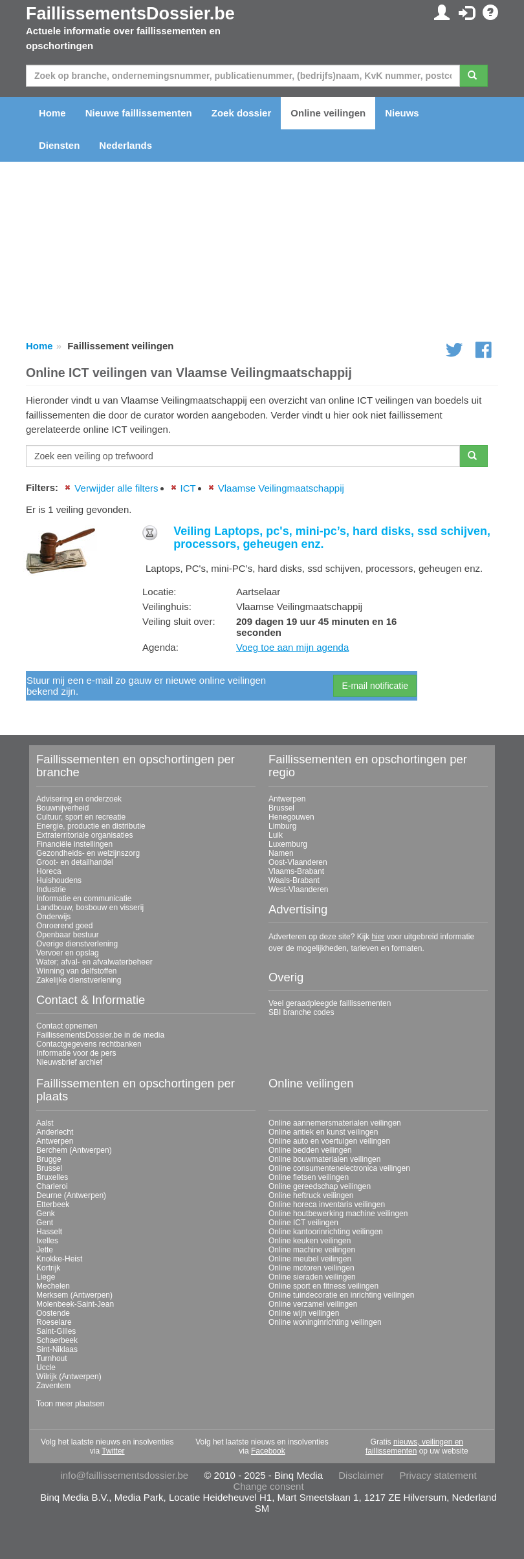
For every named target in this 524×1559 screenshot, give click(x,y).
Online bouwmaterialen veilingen (324, 1159)
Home (52, 112)
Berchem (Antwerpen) (74, 1150)
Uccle (46, 1367)
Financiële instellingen (74, 844)
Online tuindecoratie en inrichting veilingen (341, 1295)
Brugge (48, 1159)
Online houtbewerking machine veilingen (338, 1213)
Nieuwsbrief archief (69, 1062)
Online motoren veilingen (311, 1267)
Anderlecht (54, 1132)
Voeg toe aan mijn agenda (292, 647)
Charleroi (52, 1186)
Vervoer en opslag (67, 952)
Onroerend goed (64, 925)
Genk (45, 1213)
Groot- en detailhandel (74, 862)
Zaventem (53, 1385)
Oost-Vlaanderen (297, 862)
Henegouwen (291, 817)
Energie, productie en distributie (91, 826)
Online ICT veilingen (303, 1222)
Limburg (282, 826)
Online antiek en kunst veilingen (323, 1132)
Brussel (281, 807)
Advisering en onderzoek (79, 798)
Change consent (268, 1486)
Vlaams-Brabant (296, 871)
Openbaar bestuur (67, 934)
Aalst (45, 1123)
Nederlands (125, 145)
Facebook (268, 1450)
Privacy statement (437, 1475)
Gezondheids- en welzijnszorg (88, 853)
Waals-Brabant (294, 880)
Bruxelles (52, 1177)
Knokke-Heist (59, 1258)
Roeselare (54, 1322)
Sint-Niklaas (57, 1349)
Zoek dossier (242, 112)
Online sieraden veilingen (312, 1276)
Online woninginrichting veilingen (325, 1322)
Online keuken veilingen (309, 1240)
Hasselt (49, 1231)
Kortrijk (48, 1267)
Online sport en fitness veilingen (323, 1286)
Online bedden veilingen (310, 1150)
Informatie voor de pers (76, 1053)
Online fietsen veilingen (308, 1177)
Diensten (59, 145)
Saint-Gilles (56, 1331)
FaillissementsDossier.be (130, 13)
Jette (44, 1249)
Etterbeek (52, 1204)
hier (377, 936)
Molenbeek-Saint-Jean (75, 1304)
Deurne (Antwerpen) (71, 1195)
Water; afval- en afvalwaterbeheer (94, 961)
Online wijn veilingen (303, 1313)
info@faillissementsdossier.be (124, 1475)
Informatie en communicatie (83, 898)
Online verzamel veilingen (312, 1304)
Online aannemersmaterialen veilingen (334, 1123)
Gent (44, 1222)
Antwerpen (286, 798)
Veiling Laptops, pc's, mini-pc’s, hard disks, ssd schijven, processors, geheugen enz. (331, 538)
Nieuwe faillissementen (138, 112)
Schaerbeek (57, 1340)
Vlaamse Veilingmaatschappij (281, 488)
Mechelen (53, 1286)
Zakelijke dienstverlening (78, 980)
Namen (281, 853)
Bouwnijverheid (62, 807)
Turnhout (51, 1358)
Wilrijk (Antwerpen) (69, 1376)
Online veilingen (328, 112)
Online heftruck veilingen (310, 1195)
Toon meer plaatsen (70, 1403)
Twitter (113, 1450)
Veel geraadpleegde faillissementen (329, 1003)
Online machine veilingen (311, 1249)
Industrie (51, 889)
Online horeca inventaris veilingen (326, 1204)
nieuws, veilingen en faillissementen (414, 1446)
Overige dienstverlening (77, 943)
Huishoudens (59, 880)
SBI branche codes (301, 1012)
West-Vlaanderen (298, 889)
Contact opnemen (67, 1025)
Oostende (53, 1313)
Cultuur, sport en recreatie (81, 817)
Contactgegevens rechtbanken (89, 1044)
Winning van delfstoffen (76, 971)
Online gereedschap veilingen (319, 1186)
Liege (45, 1276)
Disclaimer (361, 1475)
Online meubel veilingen (309, 1258)
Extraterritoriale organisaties (84, 835)
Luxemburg (287, 844)
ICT (188, 488)
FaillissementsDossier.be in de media (100, 1035)
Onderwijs (53, 916)
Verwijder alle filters (116, 488)
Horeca (48, 871)
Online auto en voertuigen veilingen (329, 1141)
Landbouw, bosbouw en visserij (90, 907)
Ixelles (47, 1240)
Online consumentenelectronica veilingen (339, 1168)
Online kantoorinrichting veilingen (325, 1231)
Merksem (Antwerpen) (74, 1295)
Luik (275, 835)
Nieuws (402, 112)
